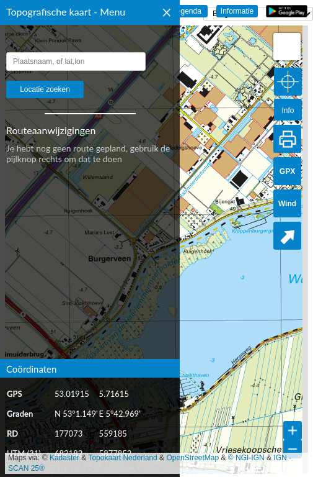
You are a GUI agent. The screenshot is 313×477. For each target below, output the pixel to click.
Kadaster (64, 457)
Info (287, 110)
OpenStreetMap (192, 457)
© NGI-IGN (246, 457)
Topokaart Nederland (122, 457)
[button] (287, 46)
